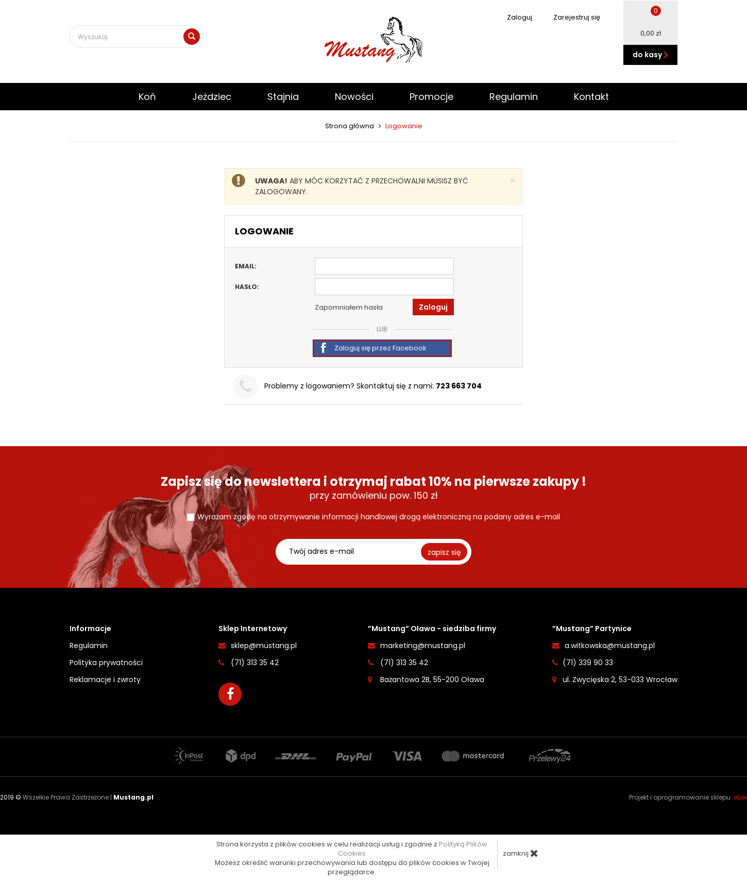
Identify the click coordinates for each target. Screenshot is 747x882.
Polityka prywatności (106, 662)
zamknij (520, 853)
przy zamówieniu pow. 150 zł (373, 488)
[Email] (384, 266)
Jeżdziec (211, 96)
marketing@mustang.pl (422, 645)
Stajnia (283, 96)
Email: (246, 266)
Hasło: (247, 286)
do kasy (651, 54)
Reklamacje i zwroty (105, 679)
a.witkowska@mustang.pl (610, 645)
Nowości (354, 96)
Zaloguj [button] (433, 307)
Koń (147, 96)
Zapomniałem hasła (349, 307)
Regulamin (513, 96)
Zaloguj (514, 17)
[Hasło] (384, 286)
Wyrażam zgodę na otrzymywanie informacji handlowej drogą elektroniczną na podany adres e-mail (378, 517)
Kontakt (591, 96)
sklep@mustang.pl (264, 645)
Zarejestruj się (571, 17)
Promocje (431, 96)
